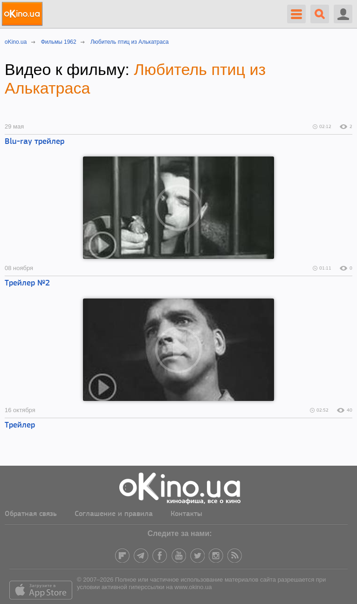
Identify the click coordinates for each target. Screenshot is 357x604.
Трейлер (20, 425)
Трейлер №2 (27, 283)
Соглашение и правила (114, 514)
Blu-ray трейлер (34, 141)
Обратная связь (31, 514)
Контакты (186, 514)
